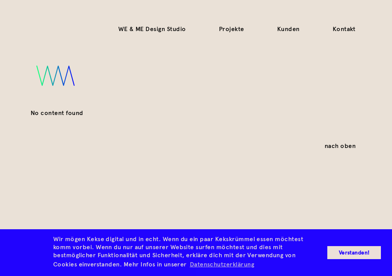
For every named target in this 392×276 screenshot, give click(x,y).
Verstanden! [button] (354, 252)
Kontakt (344, 29)
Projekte (231, 29)
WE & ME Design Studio (152, 29)
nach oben (340, 145)
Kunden (288, 29)
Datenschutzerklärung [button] (222, 264)
